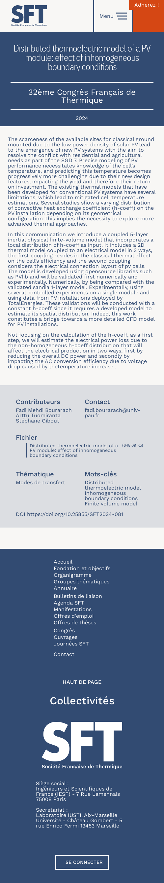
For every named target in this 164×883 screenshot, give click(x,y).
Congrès (64, 630)
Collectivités (82, 700)
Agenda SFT (69, 603)
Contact (64, 654)
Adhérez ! (146, 5)
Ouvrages (65, 637)
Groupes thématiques (81, 581)
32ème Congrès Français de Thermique (82, 96)
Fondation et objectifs (82, 568)
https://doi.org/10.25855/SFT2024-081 (75, 514)
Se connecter (84, 862)
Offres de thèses (75, 622)
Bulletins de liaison (78, 596)
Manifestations (73, 609)
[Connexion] (148, 16)
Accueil (63, 562)
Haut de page (82, 682)
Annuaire (65, 588)
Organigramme (73, 575)
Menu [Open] (113, 16)
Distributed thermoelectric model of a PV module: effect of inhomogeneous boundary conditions (74, 450)
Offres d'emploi (74, 616)
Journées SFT (71, 644)
